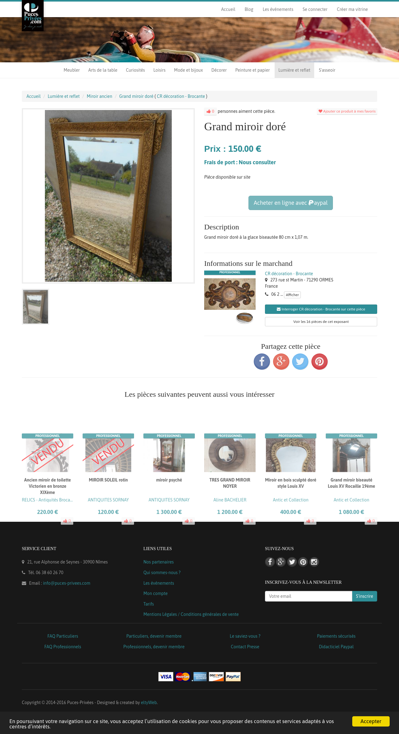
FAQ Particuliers (62, 636)
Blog (249, 9)
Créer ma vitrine (352, 9)
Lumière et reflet (294, 70)
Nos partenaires (158, 561)
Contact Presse (245, 646)
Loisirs (159, 70)
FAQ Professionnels (62, 646)
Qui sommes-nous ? (161, 572)
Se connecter (315, 9)
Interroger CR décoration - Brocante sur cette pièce (321, 309)
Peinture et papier (252, 70)
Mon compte (155, 593)
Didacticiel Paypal (336, 646)
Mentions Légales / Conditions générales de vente (191, 614)
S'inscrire (364, 596)
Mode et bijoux (188, 70)
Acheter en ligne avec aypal (291, 202)
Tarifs (148, 604)
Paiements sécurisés (336, 636)
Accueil (228, 9)
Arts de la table (102, 70)
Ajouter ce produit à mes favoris (347, 111)
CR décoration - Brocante (289, 273)
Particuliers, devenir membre (153, 636)
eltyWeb (149, 702)
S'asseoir (327, 70)
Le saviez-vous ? (245, 636)
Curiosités (135, 70)
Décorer (219, 70)
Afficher (292, 295)
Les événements (278, 9)
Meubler (72, 70)
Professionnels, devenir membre (154, 646)
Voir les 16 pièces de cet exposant (321, 321)
